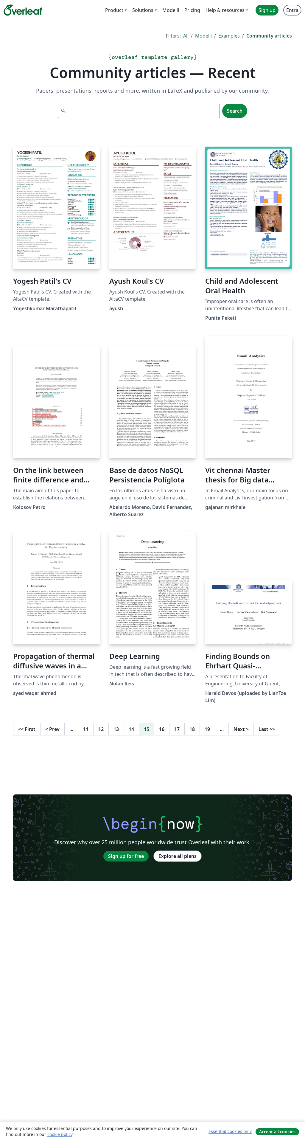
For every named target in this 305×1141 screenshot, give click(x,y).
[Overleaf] (23, 10)
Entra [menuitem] (292, 10)
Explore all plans (177, 856)
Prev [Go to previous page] (52, 729)
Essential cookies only (230, 1131)
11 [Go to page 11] (85, 729)
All (186, 35)
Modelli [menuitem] (170, 10)
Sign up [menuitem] (267, 10)
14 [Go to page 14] (131, 729)
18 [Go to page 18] (192, 729)
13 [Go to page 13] (116, 729)
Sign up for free (126, 856)
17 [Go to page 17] (177, 729)
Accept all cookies (277, 1131)
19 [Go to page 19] (207, 729)
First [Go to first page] (26, 729)
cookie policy (59, 1134)
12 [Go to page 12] (101, 729)
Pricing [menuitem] (192, 10)
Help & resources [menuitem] (225, 10)
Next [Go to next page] (241, 729)
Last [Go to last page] (267, 729)
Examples (229, 35)
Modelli (203, 35)
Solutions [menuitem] (142, 10)
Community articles (269, 35)
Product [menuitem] (114, 10)
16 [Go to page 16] (161, 729)
